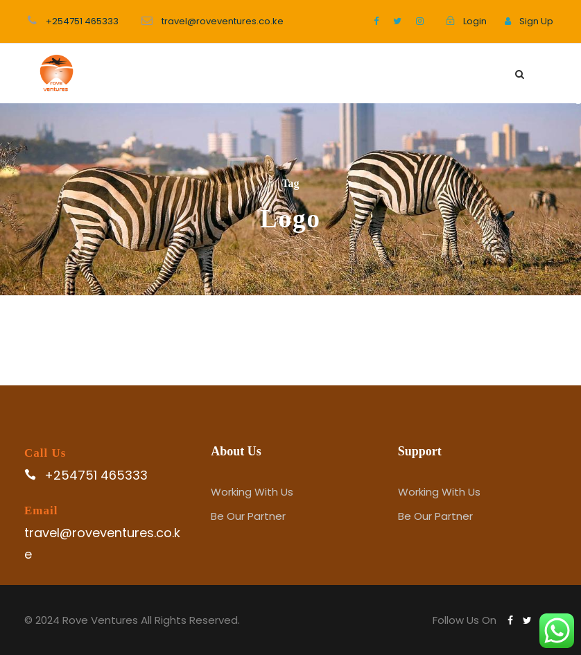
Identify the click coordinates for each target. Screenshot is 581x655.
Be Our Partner (248, 516)
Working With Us (252, 491)
